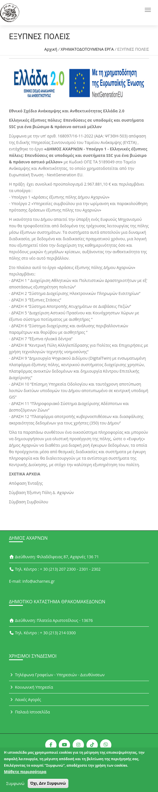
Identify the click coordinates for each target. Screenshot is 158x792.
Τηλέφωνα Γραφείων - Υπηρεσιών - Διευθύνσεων (57, 674)
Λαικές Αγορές (25, 699)
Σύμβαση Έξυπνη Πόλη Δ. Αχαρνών (41, 492)
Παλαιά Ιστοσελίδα (29, 712)
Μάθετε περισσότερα (25, 773)
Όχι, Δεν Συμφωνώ (48, 785)
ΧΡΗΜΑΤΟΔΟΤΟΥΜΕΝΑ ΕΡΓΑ (87, 49)
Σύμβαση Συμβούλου (28, 501)
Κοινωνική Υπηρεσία (31, 687)
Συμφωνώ (15, 785)
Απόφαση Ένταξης (26, 483)
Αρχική (50, 49)
